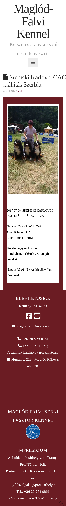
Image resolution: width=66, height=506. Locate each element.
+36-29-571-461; (35, 346)
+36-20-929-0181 (35, 339)
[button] (33, 62)
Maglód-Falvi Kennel (33, 21)
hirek (20, 91)
